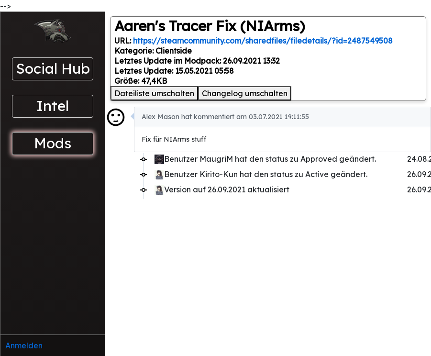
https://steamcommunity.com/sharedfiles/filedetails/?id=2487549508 (263, 40)
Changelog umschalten (244, 93)
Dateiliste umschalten (154, 93)
